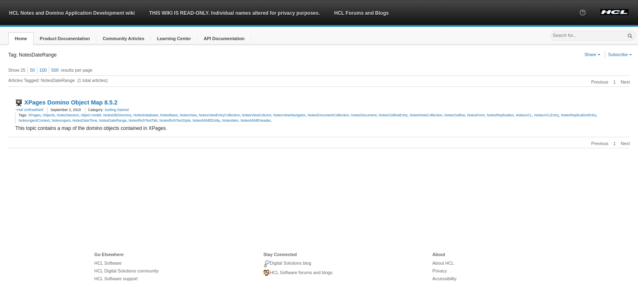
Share (592, 54)
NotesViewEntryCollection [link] (219, 115)
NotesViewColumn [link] (256, 115)
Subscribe (620, 54)
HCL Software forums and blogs (298, 273)
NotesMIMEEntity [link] (206, 120)
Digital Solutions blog (287, 264)
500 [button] (55, 70)
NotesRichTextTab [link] (143, 120)
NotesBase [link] (169, 115)
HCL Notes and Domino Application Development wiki (72, 13)
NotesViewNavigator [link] (289, 115)
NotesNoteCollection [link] (426, 115)
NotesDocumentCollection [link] (328, 115)
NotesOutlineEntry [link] (393, 115)
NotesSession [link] (68, 115)
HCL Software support (116, 278)
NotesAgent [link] (61, 120)
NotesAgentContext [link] (34, 120)
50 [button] (32, 70)
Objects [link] (49, 115)
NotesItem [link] (230, 120)
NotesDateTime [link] (84, 120)
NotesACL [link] (524, 115)
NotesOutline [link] (454, 115)
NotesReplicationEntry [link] (578, 115)
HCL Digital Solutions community (126, 270)
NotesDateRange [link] (113, 120)
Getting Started (117, 110)
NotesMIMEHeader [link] (255, 120)
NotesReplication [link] (500, 115)
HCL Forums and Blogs (361, 13)
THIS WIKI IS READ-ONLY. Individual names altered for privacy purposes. (234, 13)
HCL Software (108, 263)
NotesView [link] (188, 115)
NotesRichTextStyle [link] (175, 120)
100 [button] (43, 70)
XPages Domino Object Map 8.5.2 (70, 102)
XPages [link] (34, 115)
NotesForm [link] (476, 115)
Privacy (440, 270)
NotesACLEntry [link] (546, 115)
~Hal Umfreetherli (29, 110)
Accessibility (445, 278)
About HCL (443, 263)
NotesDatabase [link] (146, 115)
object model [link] (91, 115)
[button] (582, 20)
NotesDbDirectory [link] (117, 115)
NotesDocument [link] (364, 115)
